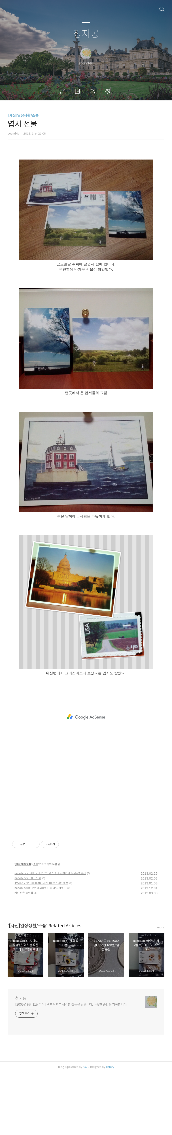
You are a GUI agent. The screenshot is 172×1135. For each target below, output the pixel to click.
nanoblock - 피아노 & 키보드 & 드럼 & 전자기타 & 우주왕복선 (50, 935)
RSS (93, 91)
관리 (108, 91)
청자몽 (86, 34)
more (160, 990)
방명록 (78, 91)
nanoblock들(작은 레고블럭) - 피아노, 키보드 (40, 950)
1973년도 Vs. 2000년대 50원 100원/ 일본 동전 (41, 945)
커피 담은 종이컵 (24, 955)
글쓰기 (63, 91)
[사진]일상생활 (23, 926)
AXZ (85, 1129)
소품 (35, 926)
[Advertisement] (86, 186)
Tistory (110, 1129)
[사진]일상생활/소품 (23, 115)
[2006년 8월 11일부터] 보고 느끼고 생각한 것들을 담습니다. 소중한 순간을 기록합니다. (71, 1067)
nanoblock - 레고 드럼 (28, 940)
